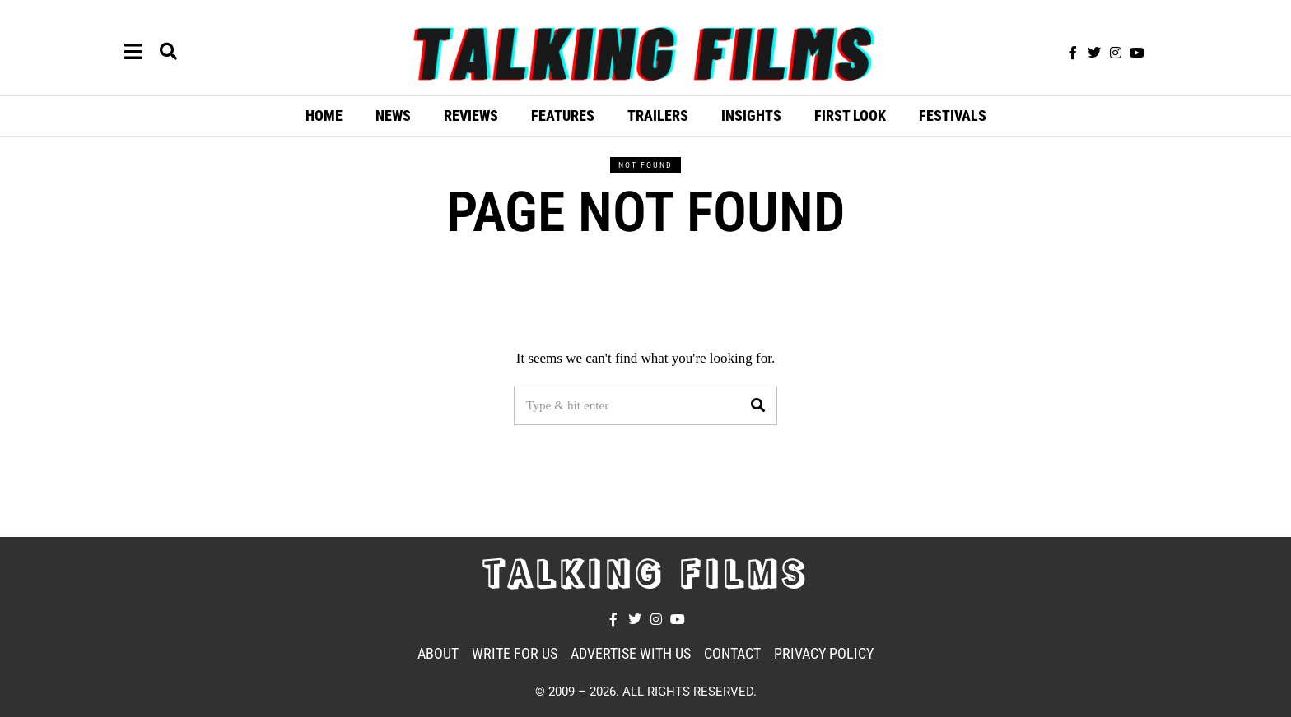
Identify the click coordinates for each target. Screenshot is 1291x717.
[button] (757, 405)
